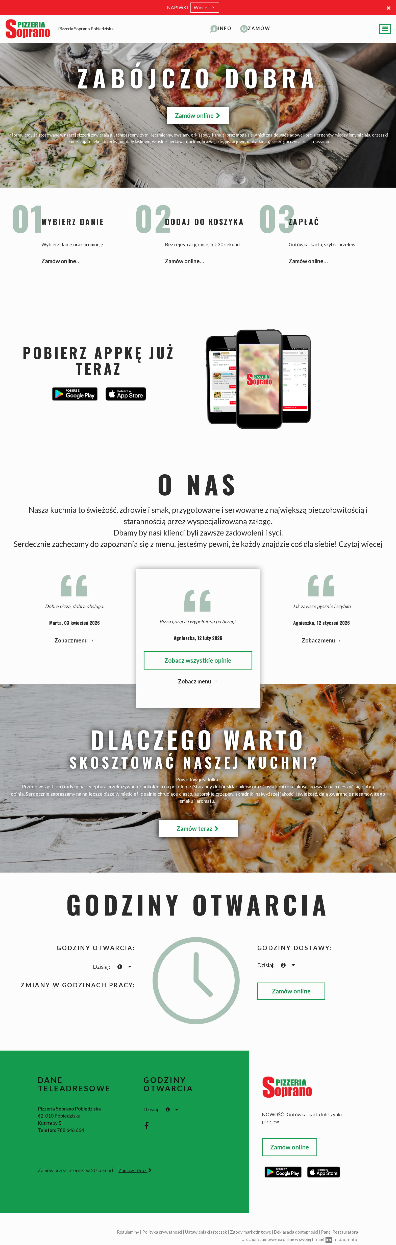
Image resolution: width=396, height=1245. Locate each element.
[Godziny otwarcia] (130, 966)
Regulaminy (128, 1232)
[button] (221, 28)
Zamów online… (61, 261)
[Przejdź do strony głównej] (310, 1087)
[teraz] (120, 966)
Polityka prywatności (162, 1232)
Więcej (205, 7)
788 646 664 (70, 1130)
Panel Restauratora (339, 1232)
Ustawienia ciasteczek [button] (206, 1232)
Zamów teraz (198, 828)
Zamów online (198, 115)
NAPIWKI (177, 7)
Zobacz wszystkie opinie (197, 660)
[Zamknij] (388, 8)
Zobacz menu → (74, 640)
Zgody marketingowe (251, 1232)
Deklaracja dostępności (296, 1232)
